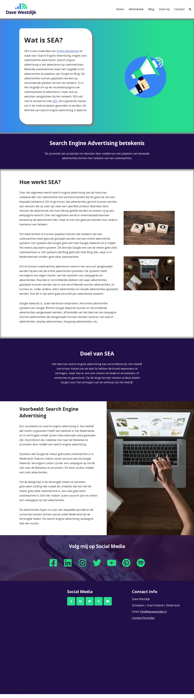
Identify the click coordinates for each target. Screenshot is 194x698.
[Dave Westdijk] (21, 9)
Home (120, 9)
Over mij (164, 9)
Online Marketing (68, 51)
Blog (151, 9)
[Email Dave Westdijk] (108, 605)
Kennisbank (135, 9)
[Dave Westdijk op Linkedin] (80, 605)
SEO (55, 102)
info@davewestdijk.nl (153, 615)
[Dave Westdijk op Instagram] (98, 605)
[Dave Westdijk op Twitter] (89, 605)
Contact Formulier (143, 622)
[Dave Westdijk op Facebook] (71, 605)
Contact (179, 9)
